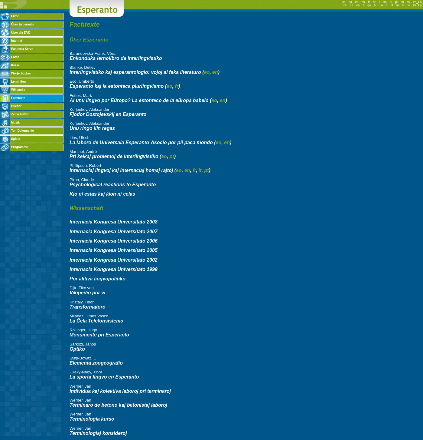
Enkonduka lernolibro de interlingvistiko (116, 58)
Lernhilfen (13, 81)
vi (409, 5)
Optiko (77, 349)
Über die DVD (15, 32)
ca (344, 2)
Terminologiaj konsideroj (98, 433)
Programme (14, 147)
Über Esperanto (17, 24)
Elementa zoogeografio (96, 363)
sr (403, 5)
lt (386, 5)
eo (358, 5)
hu (375, 5)
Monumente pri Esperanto (99, 334)
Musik (10, 122)
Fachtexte (12, 98)
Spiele (10, 139)
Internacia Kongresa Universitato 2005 (114, 250)
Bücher (10, 106)
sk (402, 2)
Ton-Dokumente (17, 130)
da (350, 2)
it (379, 2)
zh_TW (417, 5)
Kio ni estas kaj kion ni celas (102, 194)
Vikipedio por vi (88, 292)
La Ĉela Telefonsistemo (96, 320)
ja (381, 5)
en (357, 2)
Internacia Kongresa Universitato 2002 (114, 260)
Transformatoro (88, 306)
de (351, 5)
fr (369, 2)
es (363, 2)
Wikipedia (12, 89)
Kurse (10, 65)
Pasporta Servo (16, 49)
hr (374, 2)
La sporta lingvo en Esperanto (104, 376)
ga (369, 5)
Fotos (9, 57)
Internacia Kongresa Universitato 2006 (114, 240)
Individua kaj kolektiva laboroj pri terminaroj (120, 391)
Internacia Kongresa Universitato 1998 (114, 269)
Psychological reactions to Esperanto (113, 184)
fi (363, 5)
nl (391, 2)
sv (408, 2)
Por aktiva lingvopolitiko (97, 278)
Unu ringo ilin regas (92, 128)
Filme (9, 16)
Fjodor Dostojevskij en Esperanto (108, 114)
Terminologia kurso (92, 419)
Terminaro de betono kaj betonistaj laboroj (118, 405)
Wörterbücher (15, 73)
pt (396, 2)
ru (397, 5)
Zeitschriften (14, 114)
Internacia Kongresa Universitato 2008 (114, 221)
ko (385, 2)
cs (345, 5)
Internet (11, 40)
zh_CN (417, 2)
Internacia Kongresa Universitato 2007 (114, 231)
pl (392, 5)
